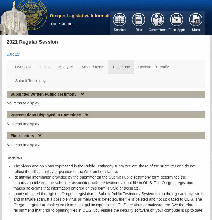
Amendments (92, 67)
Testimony (121, 67)
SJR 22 (13, 54)
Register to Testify (153, 67)
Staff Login (66, 23)
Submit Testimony (30, 80)
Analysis (66, 67)
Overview (23, 67)
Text (45, 67)
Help (53, 23)
